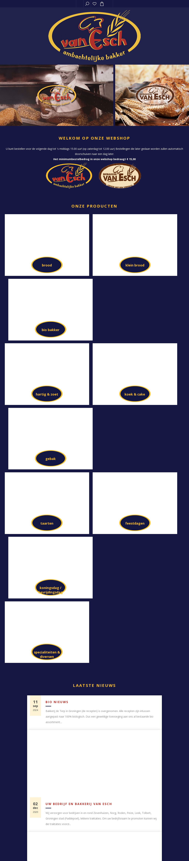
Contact (58, 816)
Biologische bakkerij (68, 636)
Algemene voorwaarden (130, 789)
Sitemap (58, 824)
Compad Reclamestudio (95, 852)
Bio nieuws (57, 433)
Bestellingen (130, 750)
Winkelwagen (130, 765)
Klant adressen (130, 757)
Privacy (130, 781)
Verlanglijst (94, 3)
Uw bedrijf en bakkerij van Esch (79, 535)
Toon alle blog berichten (94, 671)
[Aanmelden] (130, 818)
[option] (57, 95)
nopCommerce (35, 852)
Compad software (57, 852)
